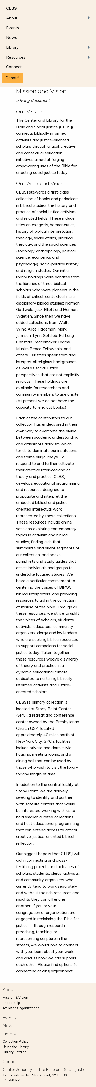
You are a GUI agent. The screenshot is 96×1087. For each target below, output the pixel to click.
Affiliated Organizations (21, 1008)
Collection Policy (15, 1041)
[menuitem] (48, 8)
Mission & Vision (15, 997)
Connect (14, 66)
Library (12, 47)
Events (12, 27)
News (11, 37)
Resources (15, 57)
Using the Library (16, 1047)
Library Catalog (15, 1052)
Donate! (12, 78)
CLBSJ (12, 8)
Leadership (11, 1003)
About (11, 17)
